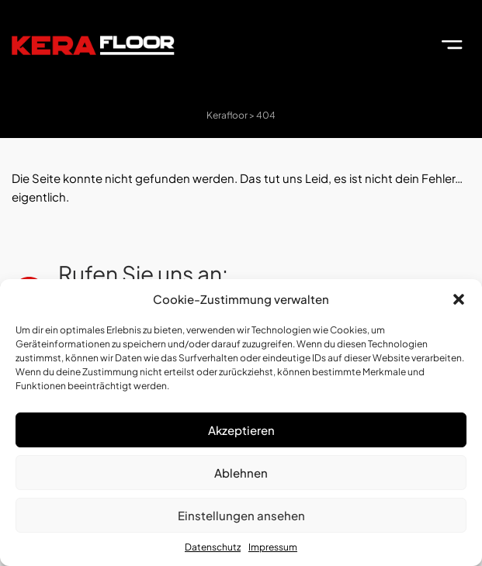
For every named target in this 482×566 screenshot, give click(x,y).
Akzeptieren (241, 430)
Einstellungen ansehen (241, 515)
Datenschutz (213, 547)
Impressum (272, 547)
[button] (458, 299)
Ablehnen (241, 472)
